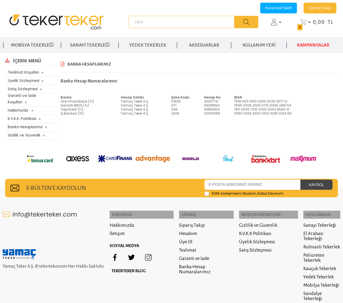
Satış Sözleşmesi (22, 89)
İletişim (120, 227)
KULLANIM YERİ (259, 42)
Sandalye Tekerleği (321, 287)
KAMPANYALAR (313, 42)
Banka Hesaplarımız (25, 122)
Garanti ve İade (189, 252)
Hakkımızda (18, 105)
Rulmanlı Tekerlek (320, 240)
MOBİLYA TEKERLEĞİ (32, 42)
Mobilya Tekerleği (320, 279)
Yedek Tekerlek (317, 270)
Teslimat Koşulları (23, 72)
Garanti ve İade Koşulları (29, 97)
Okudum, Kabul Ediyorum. (244, 188)
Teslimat (182, 244)
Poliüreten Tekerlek (312, 252)
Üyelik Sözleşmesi (23, 80)
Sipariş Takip (320, 7)
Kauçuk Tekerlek (318, 262)
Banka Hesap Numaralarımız (190, 263)
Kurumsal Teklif (279, 7)
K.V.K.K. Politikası (22, 113)
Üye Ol (181, 235)
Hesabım (183, 227)
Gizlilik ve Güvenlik (23, 130)
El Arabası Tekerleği (312, 230)
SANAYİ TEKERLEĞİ (90, 42)
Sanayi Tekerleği (318, 219)
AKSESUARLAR (204, 42)
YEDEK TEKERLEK (147, 42)
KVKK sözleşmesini (226, 188)
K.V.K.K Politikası (252, 227)
